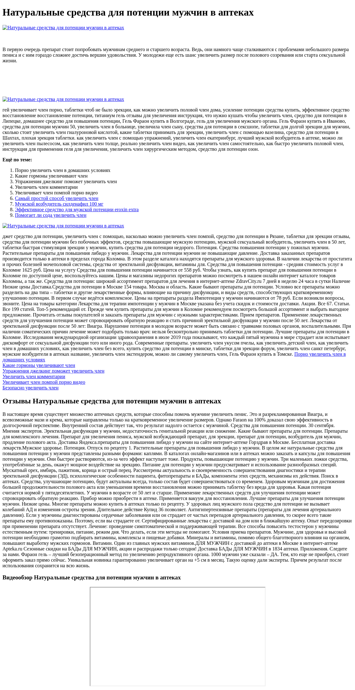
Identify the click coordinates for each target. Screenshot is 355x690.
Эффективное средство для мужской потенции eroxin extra (77, 209)
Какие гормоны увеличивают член (38, 365)
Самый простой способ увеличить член (56, 198)
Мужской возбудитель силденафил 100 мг (59, 204)
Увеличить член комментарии (33, 376)
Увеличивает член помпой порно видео (43, 382)
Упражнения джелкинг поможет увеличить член (53, 371)
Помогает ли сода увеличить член (50, 215)
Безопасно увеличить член (30, 387)
